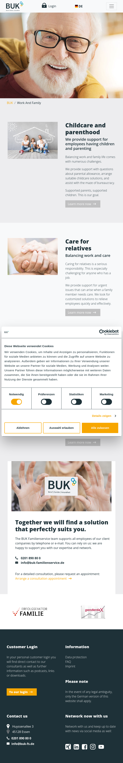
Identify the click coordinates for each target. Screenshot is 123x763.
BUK (10, 103)
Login (49, 5)
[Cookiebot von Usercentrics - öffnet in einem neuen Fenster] (102, 332)
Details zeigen (101, 415)
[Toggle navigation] (111, 6)
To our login (18, 692)
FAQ (68, 662)
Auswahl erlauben (61, 427)
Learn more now (79, 204)
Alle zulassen (100, 427)
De (81, 6)
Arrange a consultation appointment (41, 578)
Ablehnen (22, 427)
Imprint (70, 666)
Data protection (76, 657)
